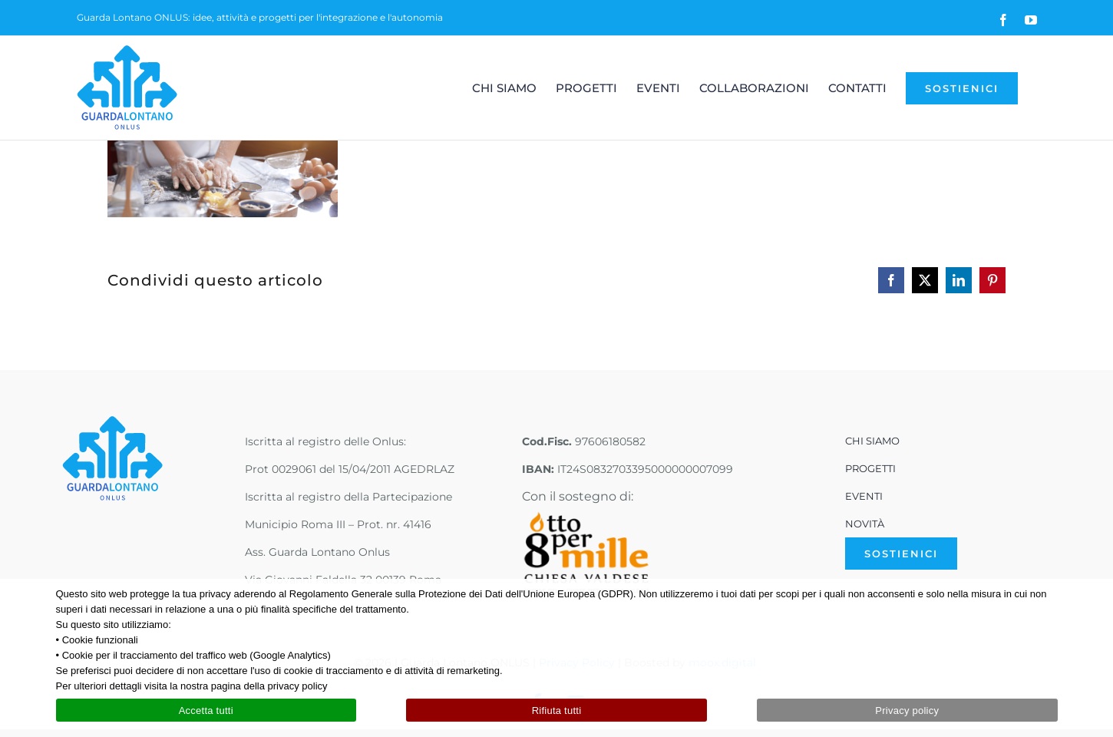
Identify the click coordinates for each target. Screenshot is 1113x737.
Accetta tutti (206, 710)
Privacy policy (907, 710)
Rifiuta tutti (557, 710)
